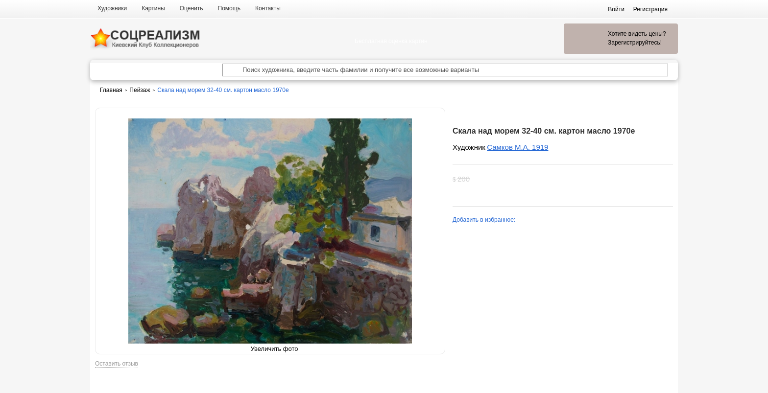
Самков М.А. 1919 (517, 147)
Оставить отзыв (116, 364)
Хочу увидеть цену (536, 179)
